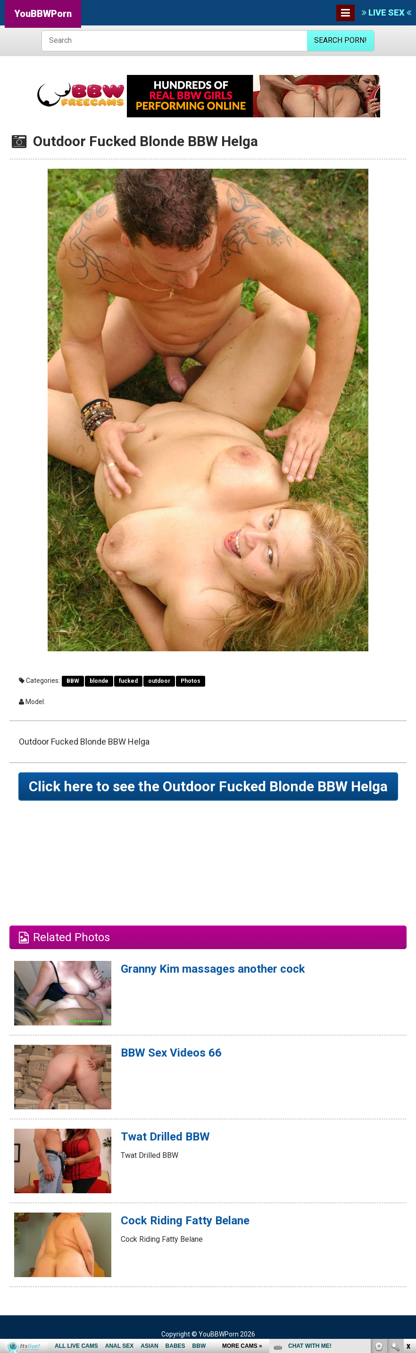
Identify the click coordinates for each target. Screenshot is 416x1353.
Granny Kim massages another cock (213, 969)
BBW (73, 681)
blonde (99, 681)
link (408, 1206)
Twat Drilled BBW (165, 1136)
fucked (128, 681)
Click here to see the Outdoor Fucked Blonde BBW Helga (208, 786)
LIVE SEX (386, 12)
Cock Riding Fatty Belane (185, 1220)
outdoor (159, 681)
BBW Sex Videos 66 (171, 1052)
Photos (190, 681)
